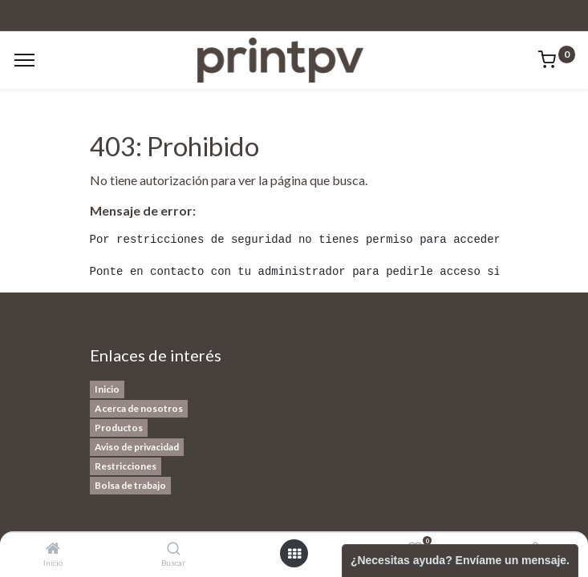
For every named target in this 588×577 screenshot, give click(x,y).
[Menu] (24, 60)
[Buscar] (173, 548)
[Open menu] (294, 553)
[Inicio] (53, 548)
